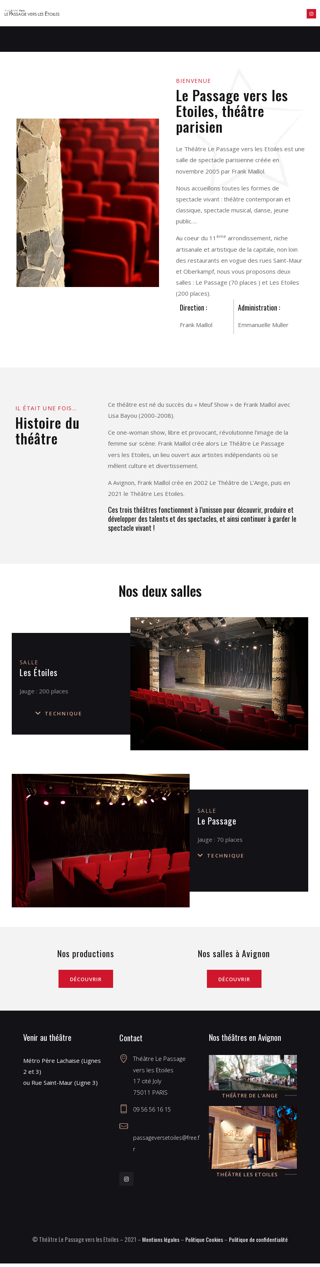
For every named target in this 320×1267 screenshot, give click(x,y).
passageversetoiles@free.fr (166, 1141)
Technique (63, 713)
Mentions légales (158, 1242)
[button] (82, 713)
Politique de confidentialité (260, 1242)
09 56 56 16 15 (154, 1113)
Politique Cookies (203, 1242)
